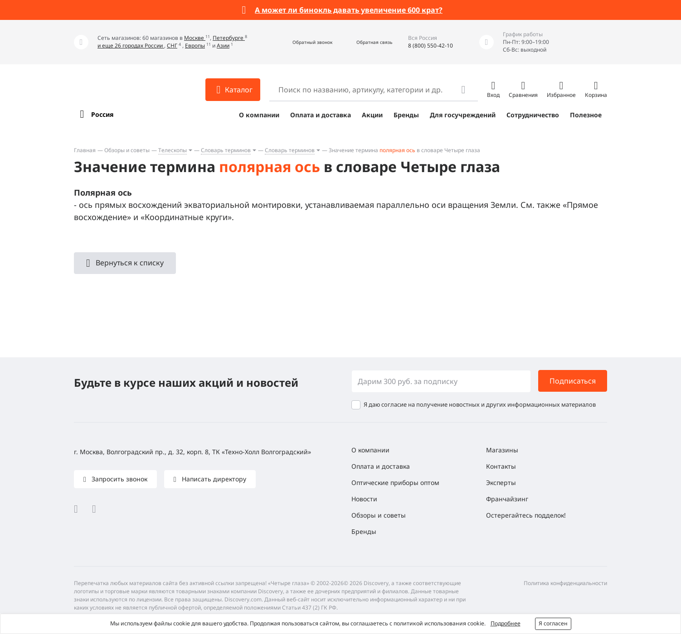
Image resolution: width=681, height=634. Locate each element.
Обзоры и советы (127, 150)
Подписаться (573, 381)
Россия (102, 114)
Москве (194, 38)
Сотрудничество (532, 114)
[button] (302, 42)
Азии (223, 45)
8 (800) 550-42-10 (430, 45)
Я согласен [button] (553, 623)
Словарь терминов (226, 150)
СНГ (172, 45)
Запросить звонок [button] (118, 479)
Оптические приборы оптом (395, 482)
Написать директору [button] (213, 479)
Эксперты (501, 482)
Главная (85, 150)
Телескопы (172, 150)
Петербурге (229, 38)
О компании (259, 114)
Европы (195, 45)
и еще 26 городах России (130, 45)
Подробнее (505, 623)
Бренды (406, 114)
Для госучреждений (463, 114)
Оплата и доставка (320, 114)
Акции (372, 114)
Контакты (501, 466)
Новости (364, 499)
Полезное (586, 114)
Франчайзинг (507, 499)
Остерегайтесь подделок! (526, 515)
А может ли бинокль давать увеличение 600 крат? (349, 10)
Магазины (502, 450)
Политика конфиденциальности (565, 583)
